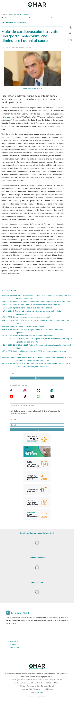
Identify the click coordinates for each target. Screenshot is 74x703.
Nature (9, 117)
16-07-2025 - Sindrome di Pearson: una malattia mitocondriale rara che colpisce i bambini (36, 302)
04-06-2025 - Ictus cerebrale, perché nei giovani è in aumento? (26, 317)
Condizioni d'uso (13, 647)
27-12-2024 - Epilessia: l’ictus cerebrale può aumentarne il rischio (27, 308)
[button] (70, 27)
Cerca (37, 378)
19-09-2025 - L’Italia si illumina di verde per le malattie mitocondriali (28, 336)
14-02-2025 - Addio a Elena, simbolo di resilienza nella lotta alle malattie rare (32, 305)
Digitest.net (41, 697)
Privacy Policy (13, 641)
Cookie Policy (12, 644)
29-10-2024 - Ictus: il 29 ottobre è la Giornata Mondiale (23, 326)
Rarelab (40, 692)
